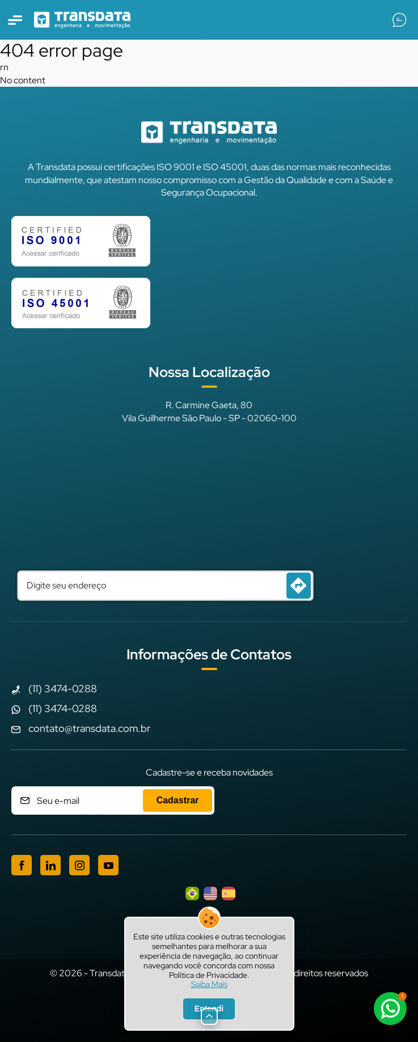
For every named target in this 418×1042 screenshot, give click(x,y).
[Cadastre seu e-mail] (112, 800)
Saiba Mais (209, 984)
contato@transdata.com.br (89, 728)
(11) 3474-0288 (62, 688)
